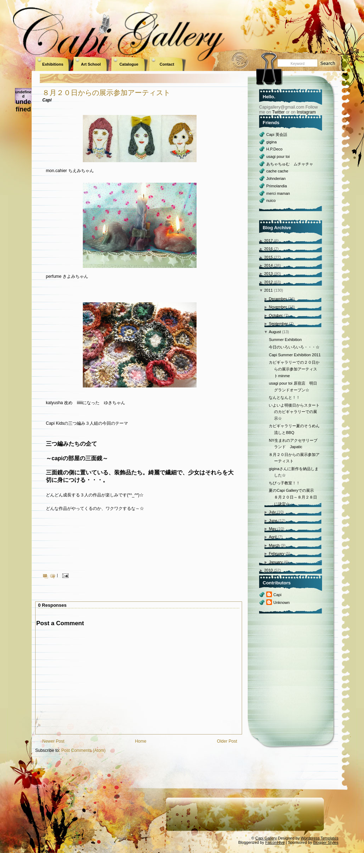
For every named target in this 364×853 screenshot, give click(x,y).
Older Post (227, 741)
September (278, 323)
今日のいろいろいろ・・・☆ (294, 347)
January (276, 562)
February (276, 553)
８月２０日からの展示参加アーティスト (106, 93)
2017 (268, 240)
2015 (268, 257)
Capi (277, 595)
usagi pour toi (278, 156)
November (278, 307)
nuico (270, 200)
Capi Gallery (266, 838)
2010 (268, 570)
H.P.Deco (274, 149)
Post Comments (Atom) (83, 750)
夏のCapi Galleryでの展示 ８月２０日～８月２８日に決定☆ (293, 497)
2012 (268, 282)
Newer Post (53, 741)
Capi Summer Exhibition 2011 (295, 355)
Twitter (278, 112)
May (272, 529)
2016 (268, 249)
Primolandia (276, 186)
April (273, 537)
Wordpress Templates (319, 838)
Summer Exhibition (285, 339)
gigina (271, 142)
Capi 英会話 (276, 134)
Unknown (281, 602)
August (275, 332)
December (278, 299)
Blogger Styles (325, 842)
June (273, 520)
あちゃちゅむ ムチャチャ (289, 164)
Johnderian (275, 178)
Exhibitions (52, 64)
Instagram (306, 112)
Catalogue (128, 64)
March (274, 545)
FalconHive (275, 842)
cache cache (277, 171)
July (272, 512)
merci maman (278, 193)
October (276, 315)
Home (140, 741)
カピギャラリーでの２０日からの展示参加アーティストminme (294, 369)
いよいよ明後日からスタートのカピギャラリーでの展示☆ (294, 411)
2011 (268, 290)
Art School (91, 64)
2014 (268, 265)
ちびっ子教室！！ (284, 483)
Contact (167, 64)
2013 (268, 273)
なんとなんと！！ (284, 397)
